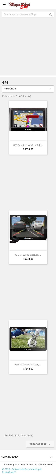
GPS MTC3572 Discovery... (28, 364)
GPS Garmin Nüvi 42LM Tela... (28, 145)
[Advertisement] (28, 46)
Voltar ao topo (40, 444)
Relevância (28, 89)
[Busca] (28, 14)
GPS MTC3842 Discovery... (28, 254)
